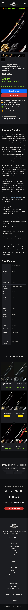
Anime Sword (14, 600)
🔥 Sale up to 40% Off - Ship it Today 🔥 (14, 8)
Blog (14, 557)
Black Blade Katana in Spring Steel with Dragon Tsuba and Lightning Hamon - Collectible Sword (7, 384)
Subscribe (14, 550)
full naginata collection (15, 197)
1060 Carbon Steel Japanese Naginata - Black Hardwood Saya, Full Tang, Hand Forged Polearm (21, 412)
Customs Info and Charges (14, 588)
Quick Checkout (14, 91)
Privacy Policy (14, 577)
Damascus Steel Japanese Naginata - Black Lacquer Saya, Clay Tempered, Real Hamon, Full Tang (7, 445)
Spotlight (14, 561)
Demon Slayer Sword (14, 598)
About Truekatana (14, 546)
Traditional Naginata (19, 470)
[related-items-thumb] (7, 371)
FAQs (14, 555)
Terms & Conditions (14, 575)
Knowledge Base (14, 553)
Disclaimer (14, 586)
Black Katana (6, 468)
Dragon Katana (14, 468)
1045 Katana (22, 468)
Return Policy (14, 573)
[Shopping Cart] (25, 3)
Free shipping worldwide (16, 86)
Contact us (14, 548)
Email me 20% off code (10, 116)
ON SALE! (7, 416)
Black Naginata (18, 473)
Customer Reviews (14, 559)
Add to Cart (14, 95)
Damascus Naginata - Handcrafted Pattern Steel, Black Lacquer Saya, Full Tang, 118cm (7, 412)
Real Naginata (10, 473)
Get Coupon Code (14, 508)
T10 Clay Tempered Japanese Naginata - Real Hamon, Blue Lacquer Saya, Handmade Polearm (21, 384)
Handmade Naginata (8, 470)
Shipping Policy (14, 570)
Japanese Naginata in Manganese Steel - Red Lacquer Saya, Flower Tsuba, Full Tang (21, 445)
